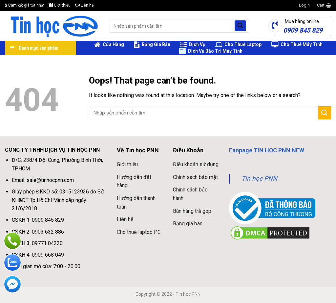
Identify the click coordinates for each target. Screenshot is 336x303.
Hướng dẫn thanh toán (136, 202)
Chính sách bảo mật (195, 177)
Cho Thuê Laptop (238, 44)
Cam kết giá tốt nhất (25, 5)
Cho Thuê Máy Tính (297, 44)
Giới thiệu (60, 5)
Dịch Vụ (192, 44)
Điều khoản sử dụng (196, 164)
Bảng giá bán (187, 223)
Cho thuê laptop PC (139, 232)
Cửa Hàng (109, 44)
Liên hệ (84, 5)
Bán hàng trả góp (192, 211)
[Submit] (240, 26)
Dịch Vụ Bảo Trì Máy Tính (210, 51)
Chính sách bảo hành (190, 194)
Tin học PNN (259, 178)
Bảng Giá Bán (152, 44)
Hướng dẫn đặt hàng (134, 181)
